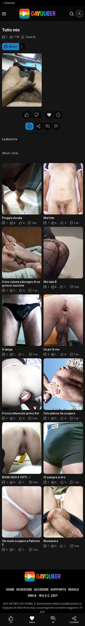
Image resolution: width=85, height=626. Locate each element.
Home (10, 589)
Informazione (29, 126)
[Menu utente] (79, 13)
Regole (73, 589)
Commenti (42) (48, 126)
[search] (71, 14)
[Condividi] (74, 620)
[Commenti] (53, 620)
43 (27, 115)
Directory (8, 3)
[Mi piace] (11, 620)
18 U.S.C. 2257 (47, 595)
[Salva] (32, 620)
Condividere (38, 126)
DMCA (32, 595)
